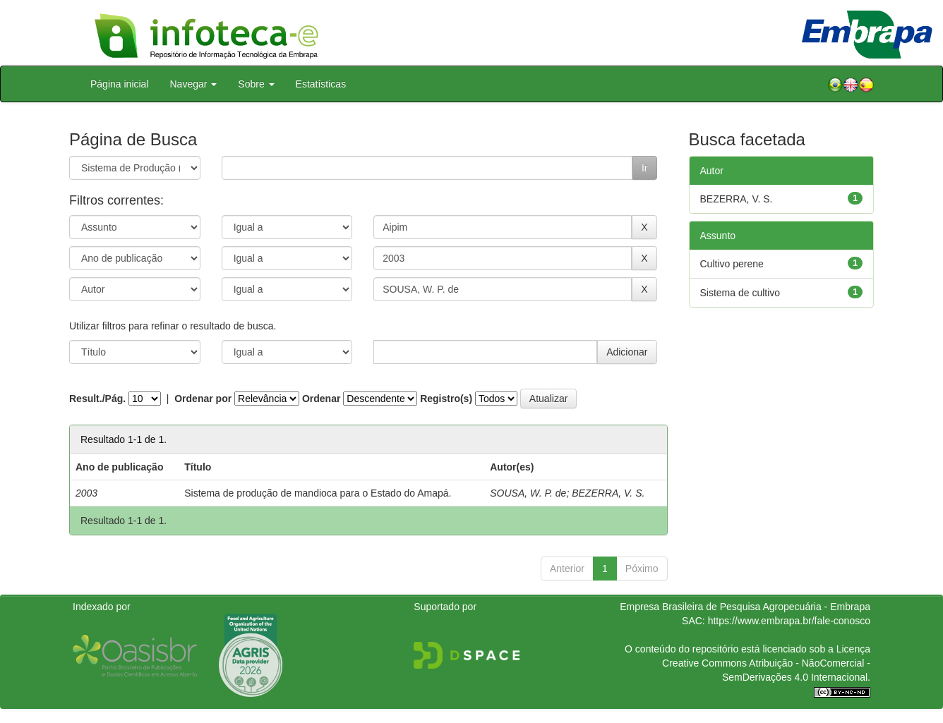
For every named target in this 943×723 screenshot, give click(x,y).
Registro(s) (446, 398)
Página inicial (119, 84)
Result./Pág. (97, 398)
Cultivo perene (732, 263)
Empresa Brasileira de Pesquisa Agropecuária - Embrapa (745, 606)
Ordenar (321, 398)
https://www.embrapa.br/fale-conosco (789, 620)
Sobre (256, 84)
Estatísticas (321, 84)
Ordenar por (203, 398)
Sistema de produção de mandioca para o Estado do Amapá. (317, 493)
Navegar (193, 84)
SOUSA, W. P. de (528, 493)
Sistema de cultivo (740, 292)
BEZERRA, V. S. (608, 493)
